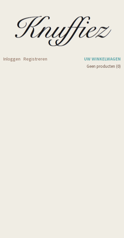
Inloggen (12, 59)
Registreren (35, 59)
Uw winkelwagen (102, 59)
